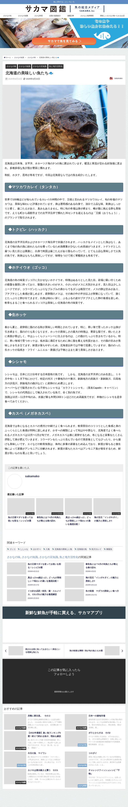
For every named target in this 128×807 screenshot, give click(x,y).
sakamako (118, 78)
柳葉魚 (109, 549)
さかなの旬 (7, 16)
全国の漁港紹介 (55, 16)
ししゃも (24, 549)
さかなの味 (11, 66)
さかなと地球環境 (86, 16)
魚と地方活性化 (56, 66)
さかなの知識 (23, 16)
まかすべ (37, 549)
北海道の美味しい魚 (63, 549)
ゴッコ (12, 549)
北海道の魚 (82, 549)
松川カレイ (96, 549)
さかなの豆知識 (39, 66)
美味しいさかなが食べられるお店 (112, 16)
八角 (48, 549)
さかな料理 (38, 16)
